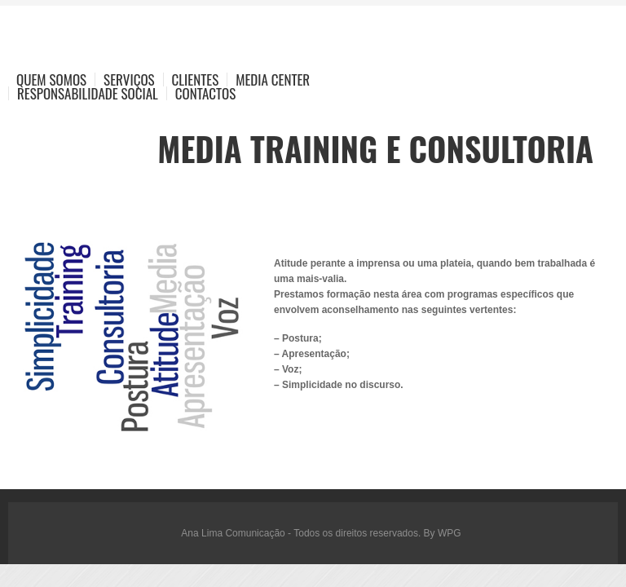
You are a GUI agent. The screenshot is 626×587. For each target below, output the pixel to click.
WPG (449, 533)
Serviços (129, 79)
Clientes (195, 79)
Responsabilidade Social (87, 93)
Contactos (205, 93)
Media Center (273, 79)
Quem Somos (51, 79)
